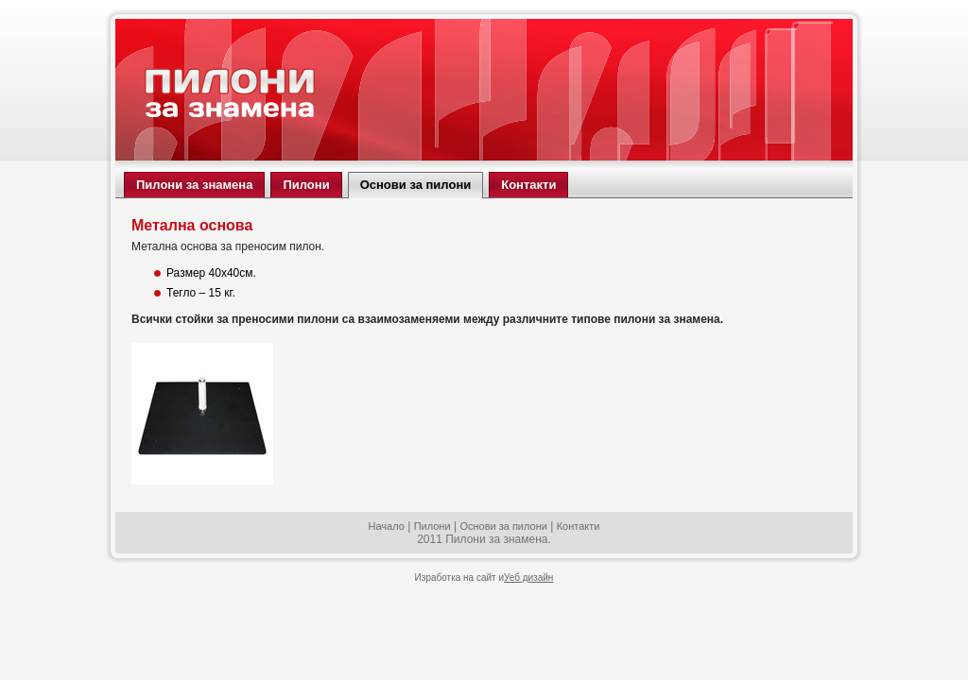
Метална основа (191, 225)
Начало (387, 526)
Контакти (578, 526)
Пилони (432, 526)
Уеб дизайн (528, 577)
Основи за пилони (503, 526)
